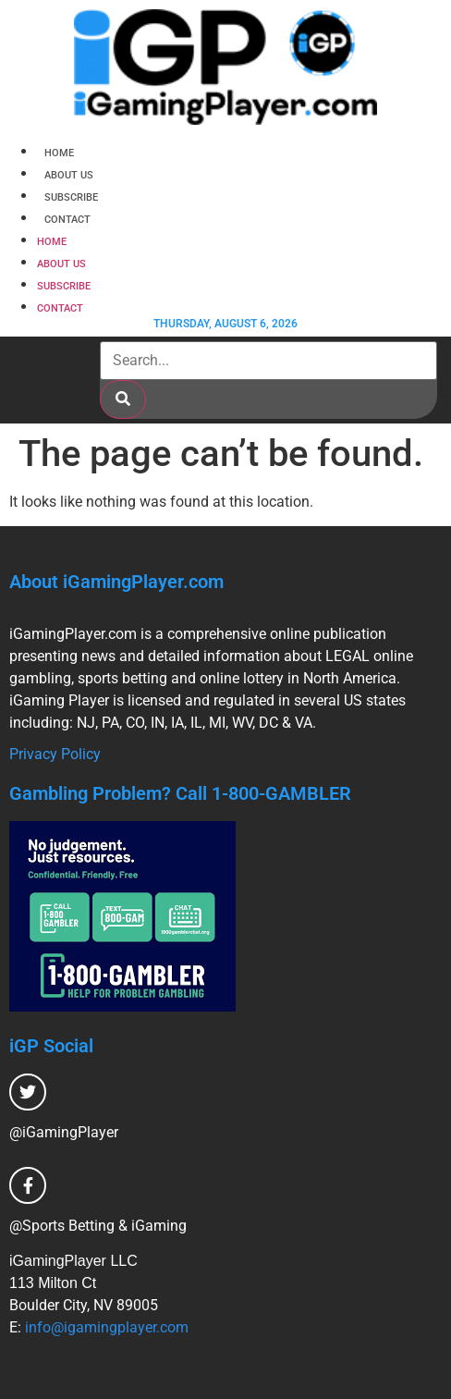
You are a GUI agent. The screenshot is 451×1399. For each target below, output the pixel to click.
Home (59, 153)
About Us (68, 175)
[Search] (123, 399)
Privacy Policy (55, 754)
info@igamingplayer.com (107, 1327)
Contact (67, 220)
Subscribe (71, 197)
